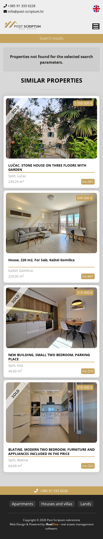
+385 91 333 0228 (21, 6)
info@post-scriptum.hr (26, 11)
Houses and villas (56, 503)
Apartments (22, 503)
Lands (85, 503)
